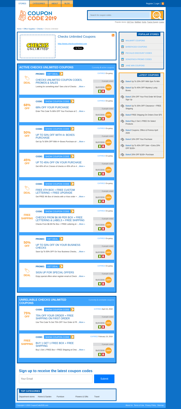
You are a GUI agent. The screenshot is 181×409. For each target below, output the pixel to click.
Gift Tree (130, 22)
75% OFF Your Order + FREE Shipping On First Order (55, 317)
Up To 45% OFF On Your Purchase (59, 162)
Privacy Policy (150, 405)
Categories (39, 4)
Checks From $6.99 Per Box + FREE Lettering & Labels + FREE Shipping (60, 219)
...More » (81, 86)
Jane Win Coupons (135, 66)
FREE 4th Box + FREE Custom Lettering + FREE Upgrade (55, 191)
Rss (164, 3)
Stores (22, 4)
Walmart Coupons (135, 41)
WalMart (138, 22)
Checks (40, 29)
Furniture (60, 397)
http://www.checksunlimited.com (72, 44)
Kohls (144, 22)
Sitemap (160, 405)
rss (113, 35)
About (55, 4)
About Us (129, 405)
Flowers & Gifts (81, 397)
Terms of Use (139, 405)
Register (149, 4)
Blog (67, 4)
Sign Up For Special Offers (55, 272)
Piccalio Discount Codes (139, 53)
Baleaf (143, 81)
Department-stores (27, 397)
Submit (104, 378)
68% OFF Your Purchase (52, 107)
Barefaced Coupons (136, 47)
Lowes (161, 22)
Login (157, 4)
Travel (96, 397)
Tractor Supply (152, 22)
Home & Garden (45, 397)
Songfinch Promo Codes (139, 59)
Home (19, 29)
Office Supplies (29, 29)
